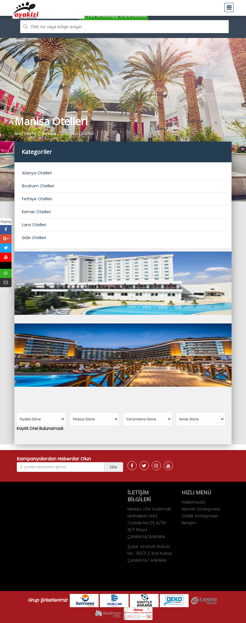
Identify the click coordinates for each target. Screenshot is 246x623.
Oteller (49, 133)
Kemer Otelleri (36, 212)
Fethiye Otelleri (37, 199)
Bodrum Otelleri (38, 186)
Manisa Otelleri (78, 133)
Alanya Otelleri (37, 173)
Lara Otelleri (34, 225)
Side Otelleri (34, 238)
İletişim (189, 523)
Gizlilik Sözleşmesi (200, 516)
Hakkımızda (193, 502)
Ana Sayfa (25, 133)
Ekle (113, 467)
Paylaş (6, 221)
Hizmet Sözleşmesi (201, 509)
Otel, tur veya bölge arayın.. (57, 26)
